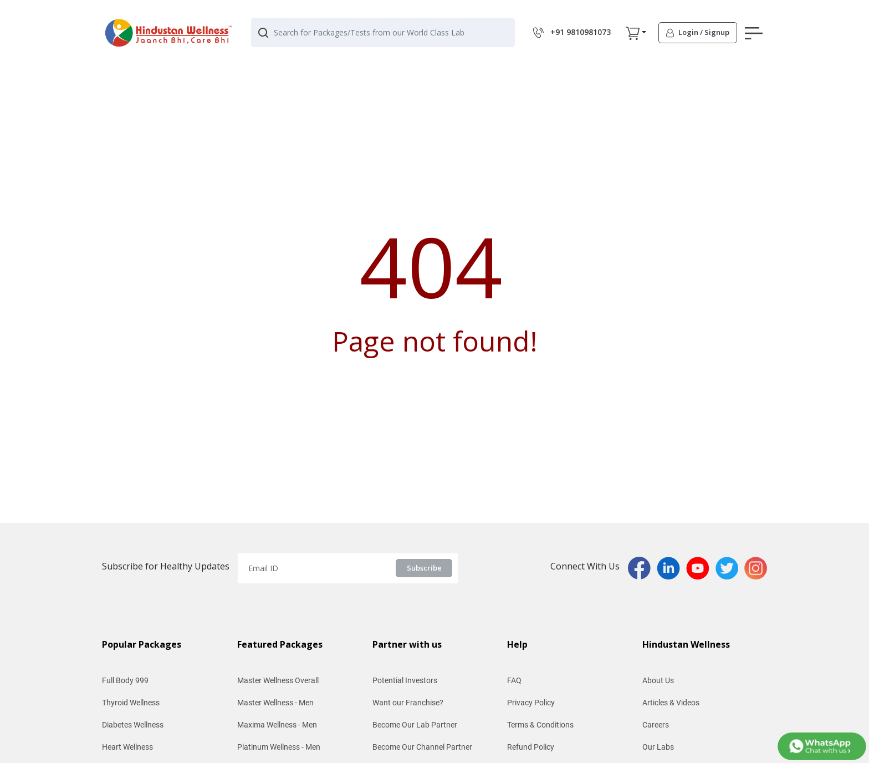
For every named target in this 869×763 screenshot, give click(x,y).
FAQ (514, 680)
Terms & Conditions (540, 724)
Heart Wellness (127, 746)
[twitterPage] (729, 567)
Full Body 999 (125, 680)
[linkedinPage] (671, 567)
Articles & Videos (670, 702)
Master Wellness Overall (278, 680)
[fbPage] (642, 567)
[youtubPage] (700, 567)
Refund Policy (530, 746)
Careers (655, 724)
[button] (632, 33)
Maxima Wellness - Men (277, 724)
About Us (658, 680)
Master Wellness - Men (275, 702)
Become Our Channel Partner (422, 746)
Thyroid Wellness (131, 702)
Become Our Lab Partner (414, 724)
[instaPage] (755, 567)
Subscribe (424, 568)
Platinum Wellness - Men (278, 746)
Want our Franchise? (407, 702)
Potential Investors (404, 680)
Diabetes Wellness (132, 724)
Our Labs (658, 746)
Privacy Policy (531, 702)
